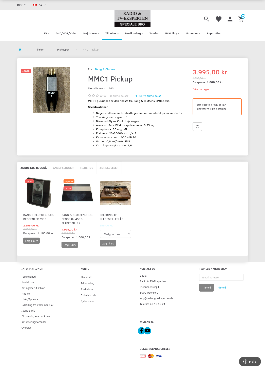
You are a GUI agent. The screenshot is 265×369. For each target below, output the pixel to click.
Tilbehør (86, 168)
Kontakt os (27, 282)
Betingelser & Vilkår (33, 288)
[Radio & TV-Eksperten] (132, 18)
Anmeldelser (109, 168)
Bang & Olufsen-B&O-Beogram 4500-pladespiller (77, 219)
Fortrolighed (28, 276)
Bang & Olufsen (105, 69)
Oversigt (26, 327)
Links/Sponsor (29, 299)
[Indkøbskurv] (241, 18)
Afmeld (222, 287)
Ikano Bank (28, 310)
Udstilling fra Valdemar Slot (37, 305)
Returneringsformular (33, 322)
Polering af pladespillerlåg (112, 217)
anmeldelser (119, 96)
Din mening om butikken (35, 316)
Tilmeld (206, 287)
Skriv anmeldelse (150, 96)
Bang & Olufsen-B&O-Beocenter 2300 (38, 217)
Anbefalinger (63, 168)
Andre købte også (33, 168)
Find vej (25, 293)
